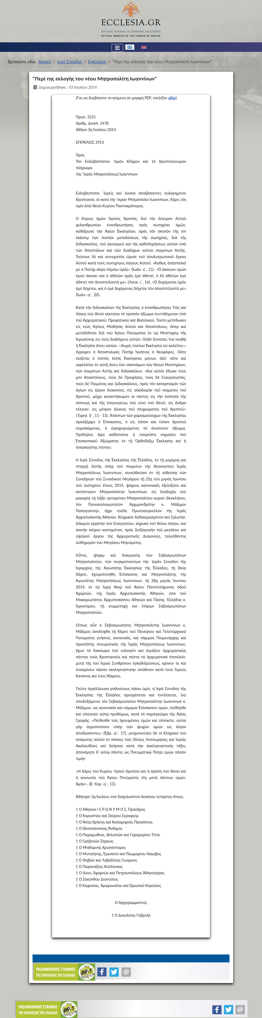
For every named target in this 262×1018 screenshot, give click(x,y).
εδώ (172, 97)
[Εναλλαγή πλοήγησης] (117, 48)
